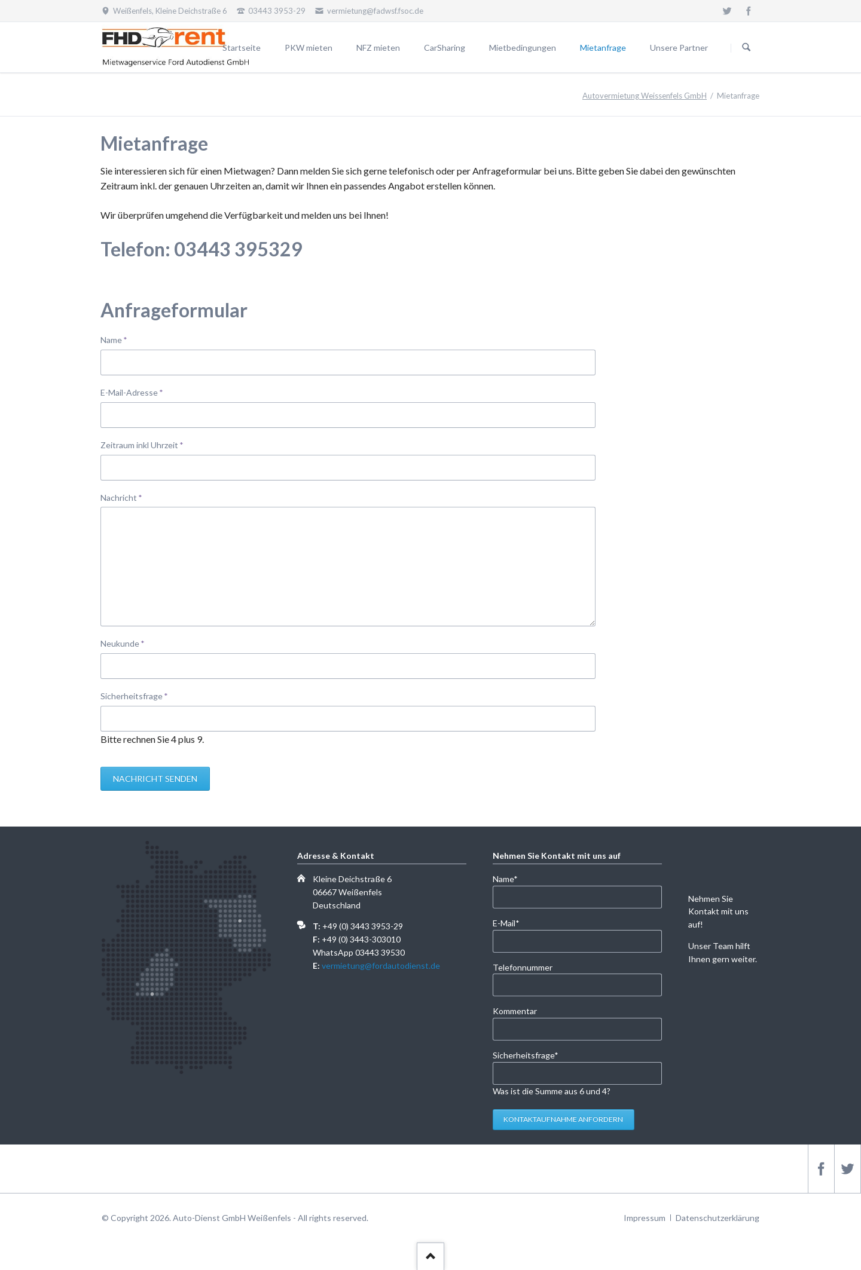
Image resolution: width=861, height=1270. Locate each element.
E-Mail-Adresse (131, 391)
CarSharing (444, 47)
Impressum (644, 1218)
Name (119, 339)
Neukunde (122, 642)
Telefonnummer (522, 967)
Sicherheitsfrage (134, 695)
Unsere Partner (679, 47)
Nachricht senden (155, 778)
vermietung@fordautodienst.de (381, 965)
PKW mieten (308, 47)
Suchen (746, 48)
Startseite (241, 47)
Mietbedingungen (522, 47)
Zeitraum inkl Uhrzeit (142, 444)
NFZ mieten (378, 47)
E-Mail (512, 922)
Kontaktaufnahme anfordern (563, 1119)
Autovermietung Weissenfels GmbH (644, 95)
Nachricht (121, 497)
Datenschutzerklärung (717, 1218)
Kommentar (515, 1011)
